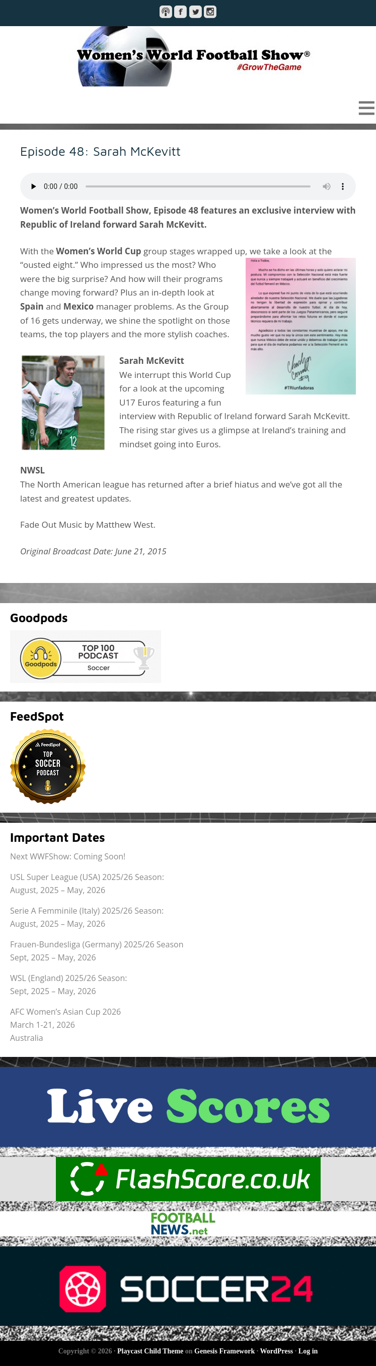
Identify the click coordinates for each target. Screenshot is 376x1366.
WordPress (276, 1351)
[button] (188, 107)
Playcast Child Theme (150, 1351)
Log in (308, 1351)
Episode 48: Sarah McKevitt (100, 150)
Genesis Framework (224, 1351)
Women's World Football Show (188, 56)
